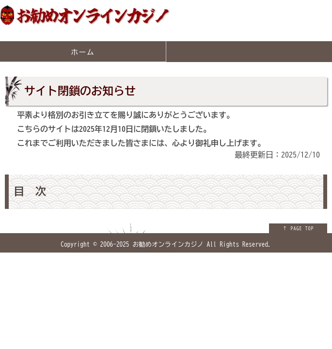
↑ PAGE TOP (298, 228)
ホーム (83, 52)
